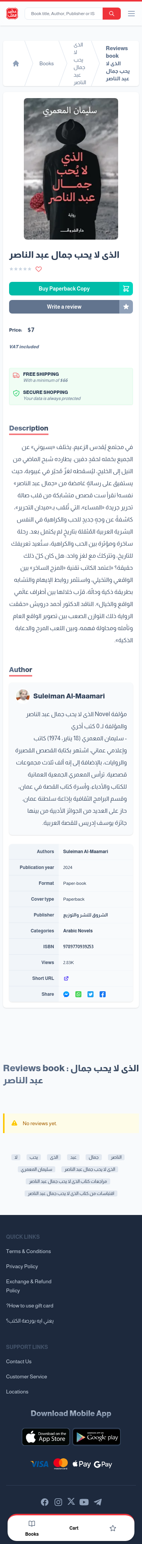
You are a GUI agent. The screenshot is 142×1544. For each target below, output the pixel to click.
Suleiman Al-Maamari (69, 696)
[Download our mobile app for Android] (96, 1437)
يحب (34, 1157)
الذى (54, 1157)
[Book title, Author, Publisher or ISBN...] (65, 14)
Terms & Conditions (28, 1251)
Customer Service (26, 1376)
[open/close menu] (131, 13)
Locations (17, 1392)
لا (15, 1157)
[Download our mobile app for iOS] (46, 1437)
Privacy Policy (22, 1266)
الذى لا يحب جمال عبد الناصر (89, 1169)
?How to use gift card (29, 1306)
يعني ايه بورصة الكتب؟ (30, 1321)
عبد (73, 1157)
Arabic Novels (78, 930)
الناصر (116, 1157)
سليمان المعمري (36, 1169)
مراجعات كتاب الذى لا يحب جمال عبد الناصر (68, 1181)
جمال (93, 1157)
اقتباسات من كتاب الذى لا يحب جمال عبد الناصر (71, 1193)
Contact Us (18, 1361)
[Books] (31, 1523)
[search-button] (112, 14)
